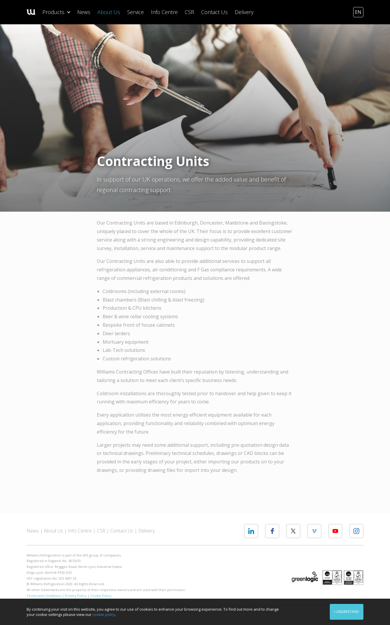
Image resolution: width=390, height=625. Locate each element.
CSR (189, 12)
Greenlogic (305, 577)
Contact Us (214, 12)
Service (135, 12)
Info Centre (164, 12)
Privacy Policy (76, 595)
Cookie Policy (100, 595)
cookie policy (103, 614)
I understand (346, 611)
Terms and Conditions (44, 595)
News (83, 12)
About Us (108, 12)
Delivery (244, 12)
